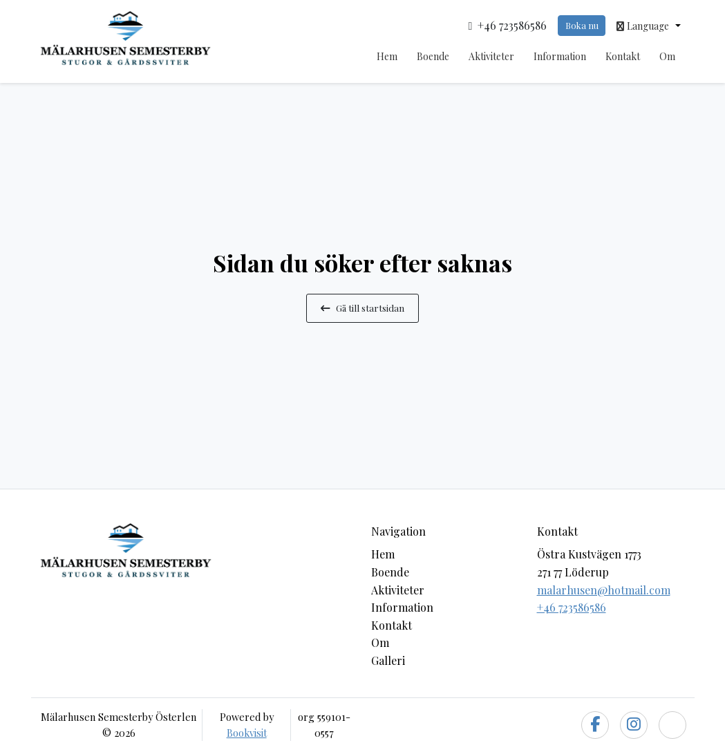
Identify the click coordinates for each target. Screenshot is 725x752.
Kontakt (622, 56)
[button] (648, 25)
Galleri (388, 660)
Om (667, 56)
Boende (433, 56)
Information (560, 56)
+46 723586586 (571, 607)
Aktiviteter (491, 56)
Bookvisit (247, 733)
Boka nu (582, 25)
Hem (387, 56)
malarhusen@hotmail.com (603, 590)
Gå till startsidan (362, 307)
